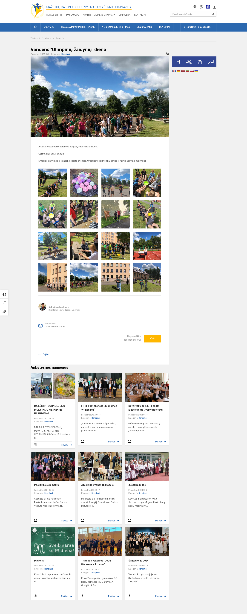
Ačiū (152, 338)
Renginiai (60, 38)
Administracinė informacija (99, 15)
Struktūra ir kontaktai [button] (197, 27)
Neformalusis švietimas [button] (116, 27)
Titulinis (34, 38)
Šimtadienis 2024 (138, 560)
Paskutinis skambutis (47, 484)
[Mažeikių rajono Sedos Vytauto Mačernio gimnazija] (37, 10)
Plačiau (64, 445)
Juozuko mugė (137, 484)
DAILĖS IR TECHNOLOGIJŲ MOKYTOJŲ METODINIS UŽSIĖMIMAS (49, 409)
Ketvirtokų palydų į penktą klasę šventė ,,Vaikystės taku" (146, 407)
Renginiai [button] (164, 27)
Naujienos (47, 38)
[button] (195, 7)
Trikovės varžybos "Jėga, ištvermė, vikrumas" (96, 562)
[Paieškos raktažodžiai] (193, 14)
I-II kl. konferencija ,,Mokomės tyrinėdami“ (99, 407)
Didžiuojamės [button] (144, 27)
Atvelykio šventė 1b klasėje (97, 484)
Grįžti (46, 354)
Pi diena (39, 560)
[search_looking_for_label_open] (213, 14)
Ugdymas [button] (49, 27)
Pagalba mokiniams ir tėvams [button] (78, 27)
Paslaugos (72, 15)
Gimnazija (124, 15)
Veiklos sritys (54, 15)
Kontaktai (140, 15)
